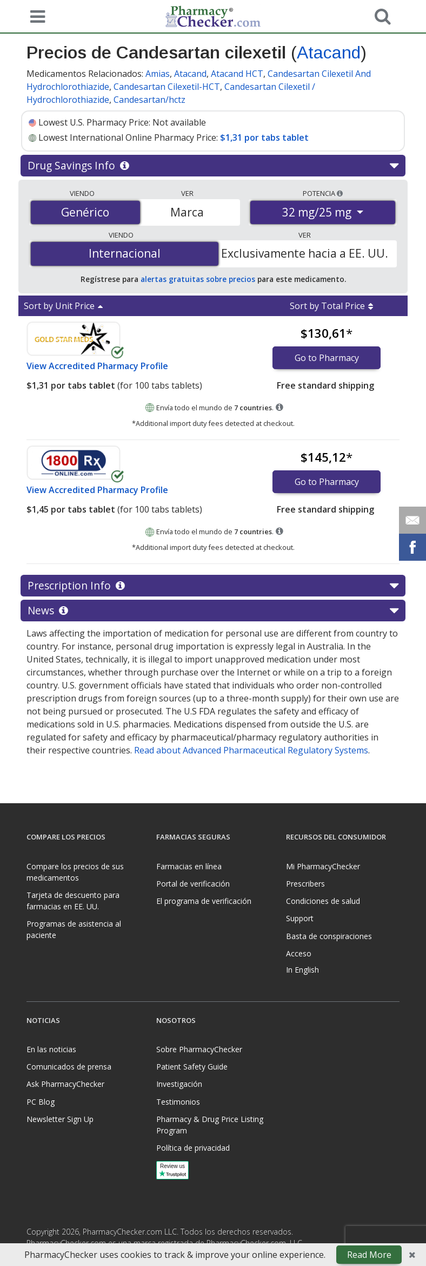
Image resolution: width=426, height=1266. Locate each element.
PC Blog (40, 1102)
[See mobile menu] (35, 15)
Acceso (298, 953)
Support (300, 918)
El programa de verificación (203, 901)
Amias (157, 74)
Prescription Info (213, 585)
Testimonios (178, 1102)
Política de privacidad (193, 1148)
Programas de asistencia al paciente (73, 929)
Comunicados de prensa (68, 1066)
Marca (187, 212)
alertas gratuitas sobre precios (198, 279)
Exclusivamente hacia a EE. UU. (304, 253)
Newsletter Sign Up (60, 1119)
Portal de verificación (193, 883)
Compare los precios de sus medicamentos (75, 872)
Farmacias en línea (189, 866)
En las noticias (51, 1049)
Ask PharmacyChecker (65, 1084)
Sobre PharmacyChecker (199, 1049)
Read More (369, 1255)
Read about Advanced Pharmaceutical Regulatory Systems (251, 750)
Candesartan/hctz (149, 100)
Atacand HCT (237, 74)
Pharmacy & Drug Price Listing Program (209, 1125)
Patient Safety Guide (192, 1066)
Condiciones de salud (323, 901)
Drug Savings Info (213, 165)
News (213, 610)
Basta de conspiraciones (329, 936)
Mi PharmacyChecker (323, 866)
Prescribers (305, 883)
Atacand (329, 52)
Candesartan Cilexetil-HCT (167, 87)
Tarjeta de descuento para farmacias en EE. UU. (72, 900)
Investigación (179, 1084)
